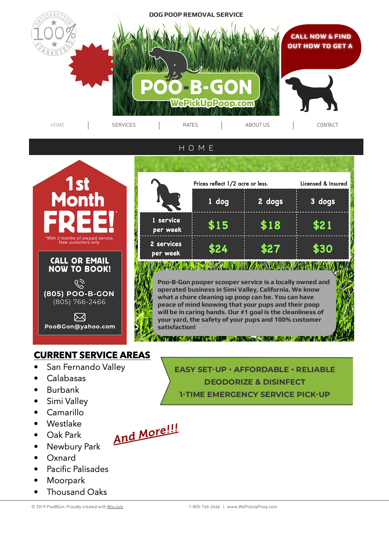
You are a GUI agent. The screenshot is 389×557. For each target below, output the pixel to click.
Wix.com (115, 507)
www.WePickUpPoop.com (252, 507)
